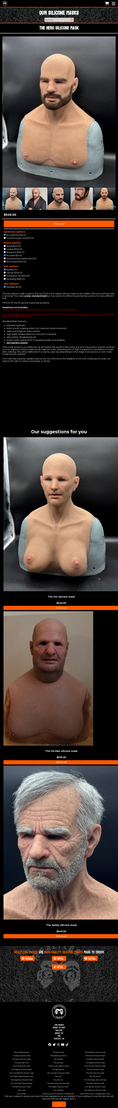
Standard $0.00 (13, 287)
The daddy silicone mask (95, 1063)
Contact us (59, 1039)
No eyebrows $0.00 (15, 235)
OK (59, 1104)
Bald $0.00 (10, 269)
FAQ (59, 1036)
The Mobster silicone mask (95, 1052)
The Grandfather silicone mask (21, 1073)
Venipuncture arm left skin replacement (58, 1094)
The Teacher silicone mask (95, 1087)
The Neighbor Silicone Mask (22, 1080)
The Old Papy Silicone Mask (95, 1080)
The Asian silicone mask (21, 1059)
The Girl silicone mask (95, 1069)
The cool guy (58, 1063)
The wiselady (58, 1090)
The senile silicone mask (21, 1087)
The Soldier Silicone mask (58, 1087)
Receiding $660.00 (14, 279)
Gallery (59, 1030)
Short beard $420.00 (15, 262)
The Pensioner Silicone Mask (58, 1083)
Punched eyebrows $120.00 (19, 238)
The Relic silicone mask (95, 1083)
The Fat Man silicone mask (95, 1066)
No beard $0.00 (13, 255)
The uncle (21, 1090)
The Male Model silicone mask (21, 1076)
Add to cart (59, 224)
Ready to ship (59, 1028)
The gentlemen (58, 1069)
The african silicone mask (95, 1056)
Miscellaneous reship (58, 1056)
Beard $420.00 (12, 246)
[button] (113, 39)
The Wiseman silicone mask (95, 1090)
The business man (21, 1063)
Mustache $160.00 (14, 252)
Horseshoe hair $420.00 (17, 276)
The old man (58, 1080)
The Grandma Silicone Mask (58, 1073)
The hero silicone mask (95, 1073)
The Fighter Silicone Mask (21, 1069)
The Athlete (58, 1059)
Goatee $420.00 (13, 249)
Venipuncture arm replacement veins (95, 1094)
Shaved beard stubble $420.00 (20, 258)
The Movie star (95, 1076)
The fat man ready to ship (58, 1066)
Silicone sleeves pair (21, 1052)
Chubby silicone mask (21, 1056)
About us (59, 1033)
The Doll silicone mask (21, 1066)
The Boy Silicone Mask (95, 1059)
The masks (59, 1025)
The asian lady (58, 1052)
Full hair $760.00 (13, 273)
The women (21, 1094)
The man (58, 1076)
